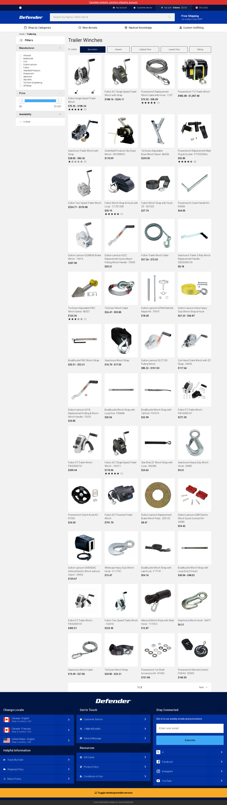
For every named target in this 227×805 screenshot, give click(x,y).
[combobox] (112, 17)
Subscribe (190, 740)
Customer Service (143, 8)
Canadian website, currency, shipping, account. (113, 2)
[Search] (171, 17)
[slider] (22, 100)
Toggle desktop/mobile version (114, 792)
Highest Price (145, 49)
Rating (200, 49)
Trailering (31, 34)
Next (203, 687)
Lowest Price (174, 49)
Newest (118, 49)
